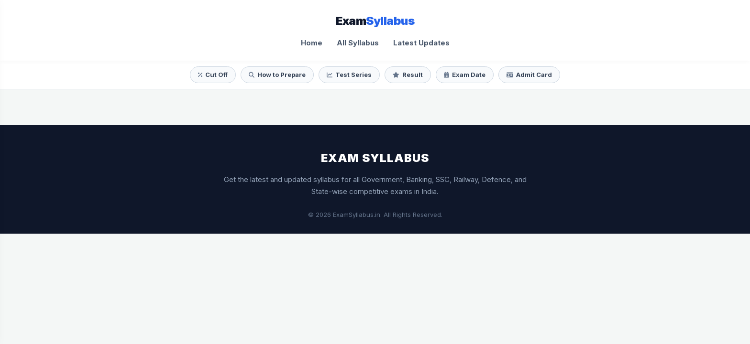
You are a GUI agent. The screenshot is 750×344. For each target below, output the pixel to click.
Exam (375, 21)
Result (408, 74)
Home (311, 42)
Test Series (349, 74)
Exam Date (464, 74)
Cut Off (213, 74)
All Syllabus (358, 42)
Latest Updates (421, 42)
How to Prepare (277, 74)
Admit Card (529, 74)
